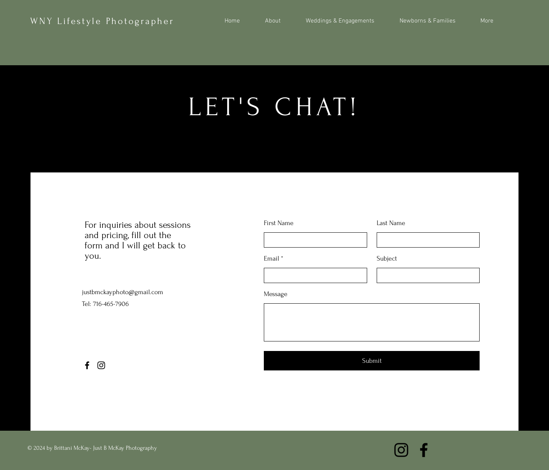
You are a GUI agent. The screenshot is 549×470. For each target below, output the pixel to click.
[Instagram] (101, 365)
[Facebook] (87, 365)
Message (275, 294)
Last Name (391, 223)
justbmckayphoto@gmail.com (122, 292)
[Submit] (372, 360)
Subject (387, 258)
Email (271, 258)
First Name (279, 223)
